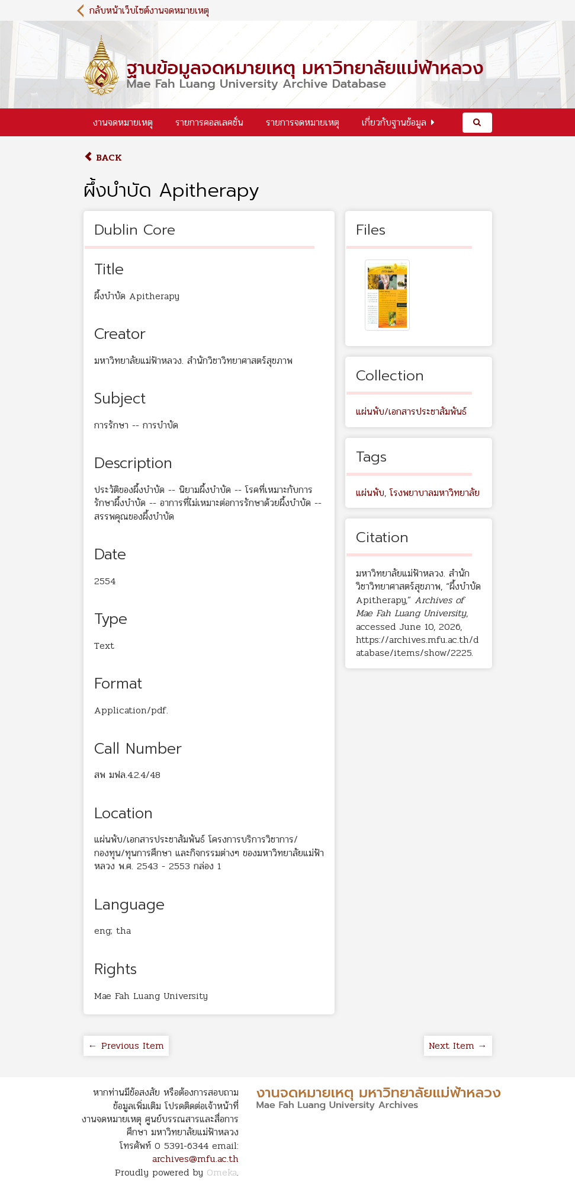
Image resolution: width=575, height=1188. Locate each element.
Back (102, 157)
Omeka (222, 1172)
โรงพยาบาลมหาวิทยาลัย (435, 492)
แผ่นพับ (370, 492)
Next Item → (458, 1045)
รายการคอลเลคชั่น (209, 122)
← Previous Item (126, 1045)
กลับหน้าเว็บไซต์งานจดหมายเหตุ (149, 10)
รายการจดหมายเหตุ (302, 122)
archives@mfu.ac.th (195, 1158)
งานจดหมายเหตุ (123, 122)
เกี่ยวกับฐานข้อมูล (394, 122)
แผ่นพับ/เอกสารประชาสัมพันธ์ (411, 411)
